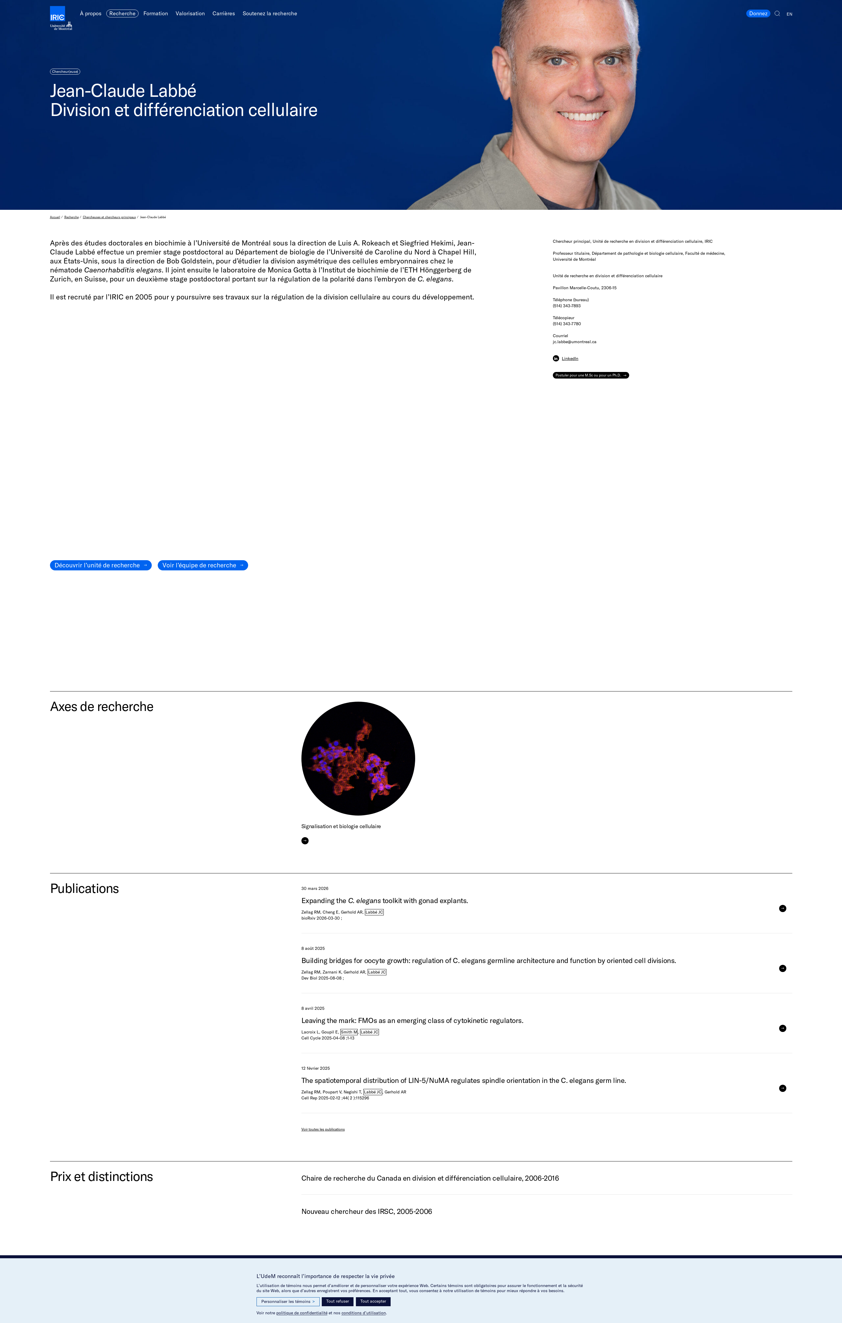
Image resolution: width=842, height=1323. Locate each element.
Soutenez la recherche (270, 13)
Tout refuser (337, 1301)
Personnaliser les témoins (288, 1301)
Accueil (55, 217)
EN (789, 14)
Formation (155, 13)
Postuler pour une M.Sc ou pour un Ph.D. (588, 375)
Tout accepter (373, 1301)
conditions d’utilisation (364, 1313)
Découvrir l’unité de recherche (97, 565)
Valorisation (190, 13)
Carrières (224, 13)
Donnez (758, 13)
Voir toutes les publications (323, 1129)
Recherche (122, 13)
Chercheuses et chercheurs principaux (109, 217)
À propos (90, 13)
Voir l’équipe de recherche (199, 565)
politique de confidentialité (301, 1313)
